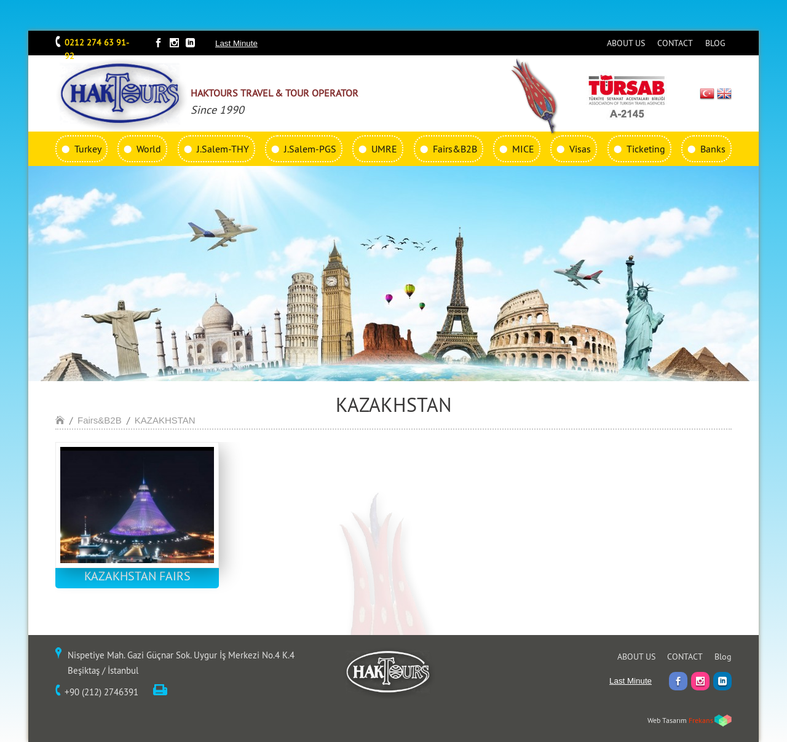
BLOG (715, 43)
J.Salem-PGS (310, 149)
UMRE (384, 149)
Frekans (701, 720)
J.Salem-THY (223, 149)
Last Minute (236, 43)
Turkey (87, 149)
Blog (723, 656)
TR (707, 93)
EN (724, 93)
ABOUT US (626, 43)
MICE (523, 149)
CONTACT (675, 43)
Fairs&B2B (455, 149)
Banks (713, 149)
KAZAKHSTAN (165, 420)
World (148, 149)
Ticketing (646, 149)
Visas (580, 149)
